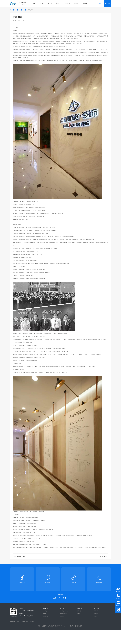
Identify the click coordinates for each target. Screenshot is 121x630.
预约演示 (47, 582)
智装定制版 (45, 616)
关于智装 (85, 3)
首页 (34, 3)
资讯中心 (79, 613)
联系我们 (99, 582)
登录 (100, 3)
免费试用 (107, 3)
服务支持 (76, 3)
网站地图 (74, 626)
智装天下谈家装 (21, 621)
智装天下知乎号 (30, 621)
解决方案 (58, 3)
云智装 (50, 3)
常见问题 (79, 611)
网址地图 (79, 626)
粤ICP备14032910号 (66, 626)
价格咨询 (73, 582)
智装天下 (41, 3)
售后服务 (62, 616)
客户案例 (67, 3)
